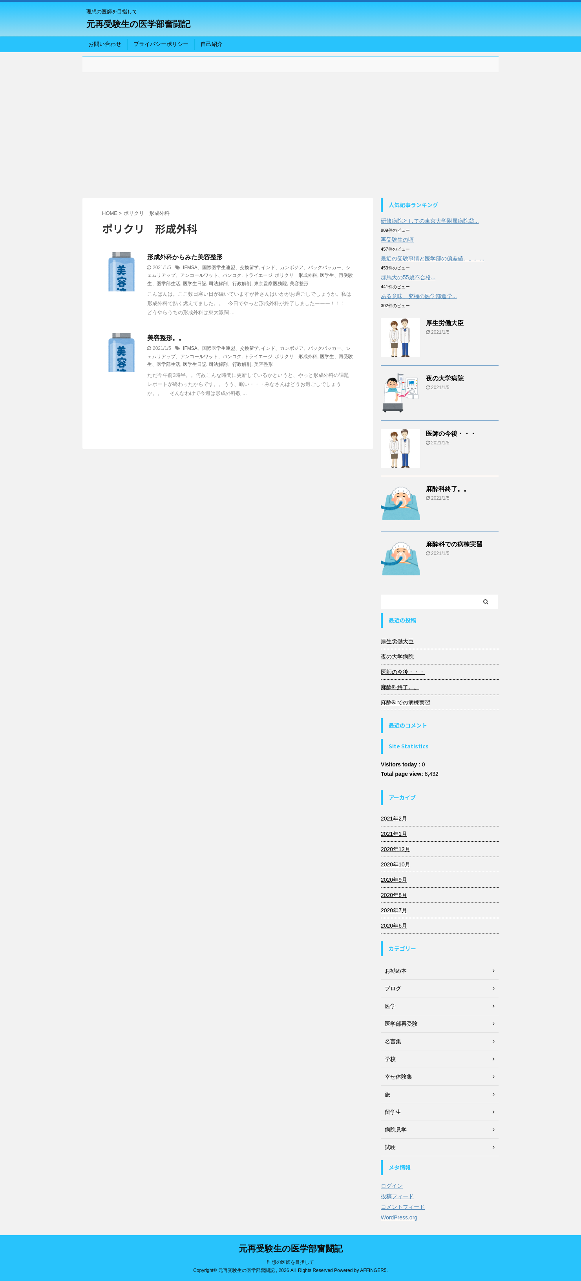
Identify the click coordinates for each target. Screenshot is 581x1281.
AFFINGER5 (373, 1270)
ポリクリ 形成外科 (296, 275)
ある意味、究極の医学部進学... (419, 296)
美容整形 (299, 283)
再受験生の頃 (397, 240)
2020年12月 (395, 849)
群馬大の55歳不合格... (408, 277)
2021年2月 (394, 818)
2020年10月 (395, 864)
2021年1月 (394, 834)
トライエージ (258, 275)
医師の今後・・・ (451, 433)
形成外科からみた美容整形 (185, 257)
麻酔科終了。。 (448, 489)
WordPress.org (399, 1217)
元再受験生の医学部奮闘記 (138, 24)
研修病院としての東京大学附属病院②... (430, 221)
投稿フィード (397, 1196)
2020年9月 (394, 880)
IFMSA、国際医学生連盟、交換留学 (221, 267)
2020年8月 (394, 895)
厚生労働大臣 (445, 323)
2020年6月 (394, 926)
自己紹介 (212, 44)
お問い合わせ (104, 44)
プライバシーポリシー (160, 44)
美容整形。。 (166, 338)
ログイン (392, 1186)
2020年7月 (394, 910)
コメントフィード (403, 1207)
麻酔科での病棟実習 (454, 544)
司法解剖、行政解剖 (230, 283)
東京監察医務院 (270, 283)
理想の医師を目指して (290, 1262)
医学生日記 (194, 283)
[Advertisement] (290, 135)
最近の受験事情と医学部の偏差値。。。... (432, 258)
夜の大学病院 (445, 378)
